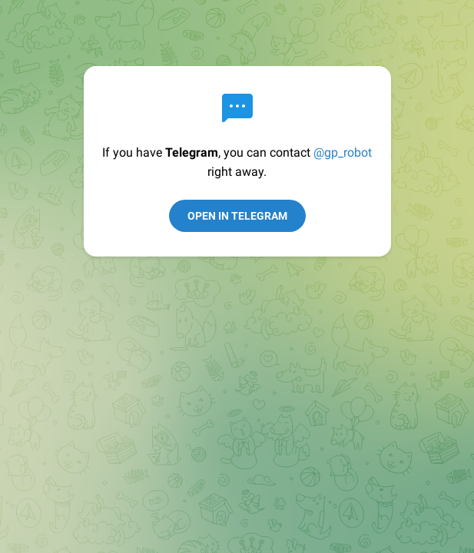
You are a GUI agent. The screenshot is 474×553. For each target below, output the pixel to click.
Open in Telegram (237, 216)
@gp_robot (342, 152)
